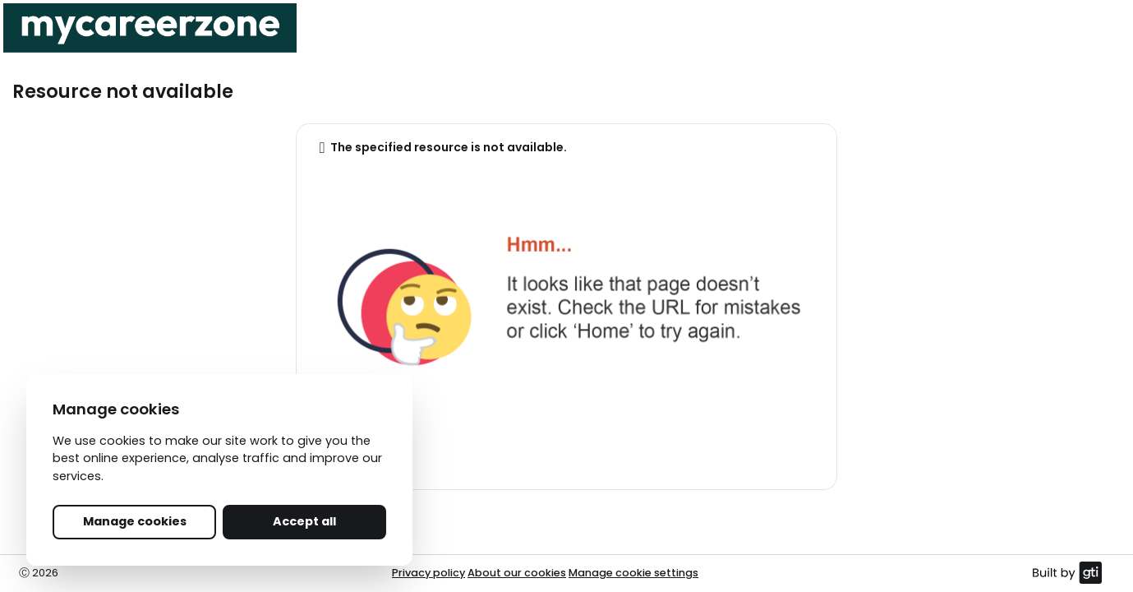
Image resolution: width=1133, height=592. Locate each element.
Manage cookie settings (633, 573)
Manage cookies (135, 521)
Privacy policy (428, 573)
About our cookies (516, 573)
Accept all (304, 521)
